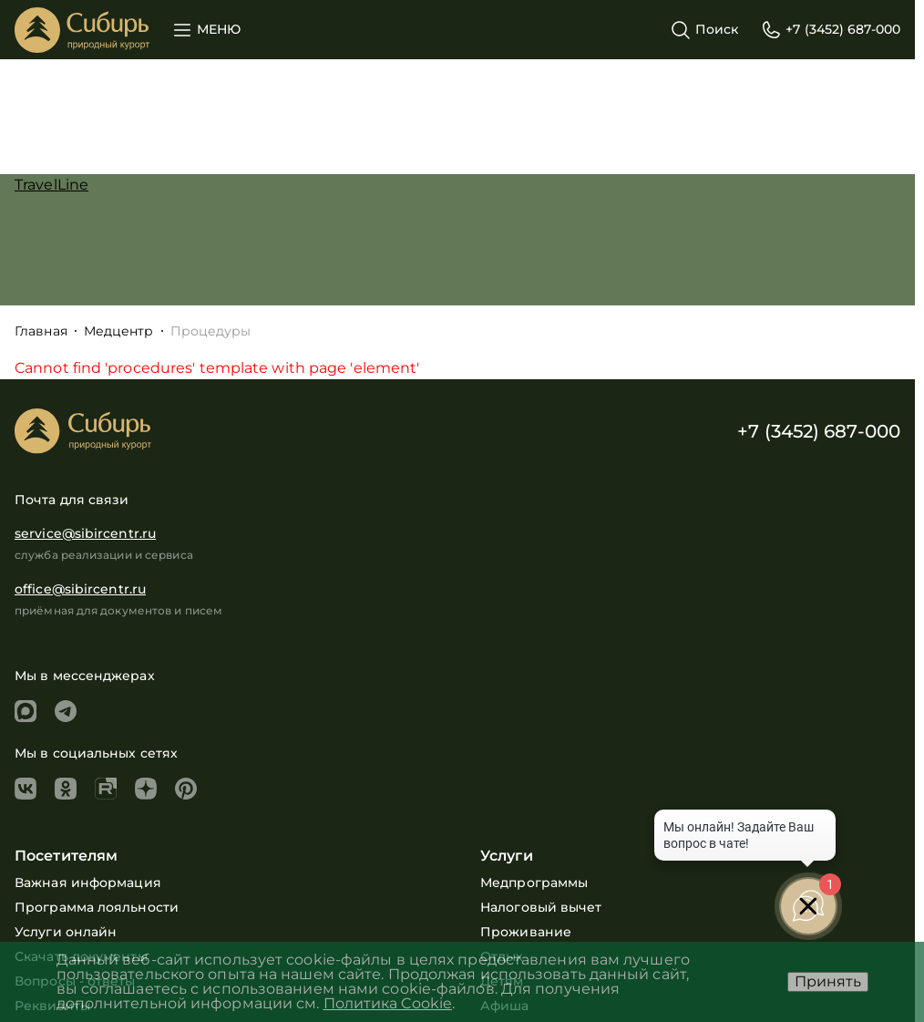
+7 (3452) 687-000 (818, 431)
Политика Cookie (388, 1003)
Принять (828, 981)
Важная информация (88, 882)
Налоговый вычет (541, 907)
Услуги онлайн (66, 932)
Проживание (525, 932)
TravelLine (51, 184)
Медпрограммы (534, 882)
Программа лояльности (97, 907)
